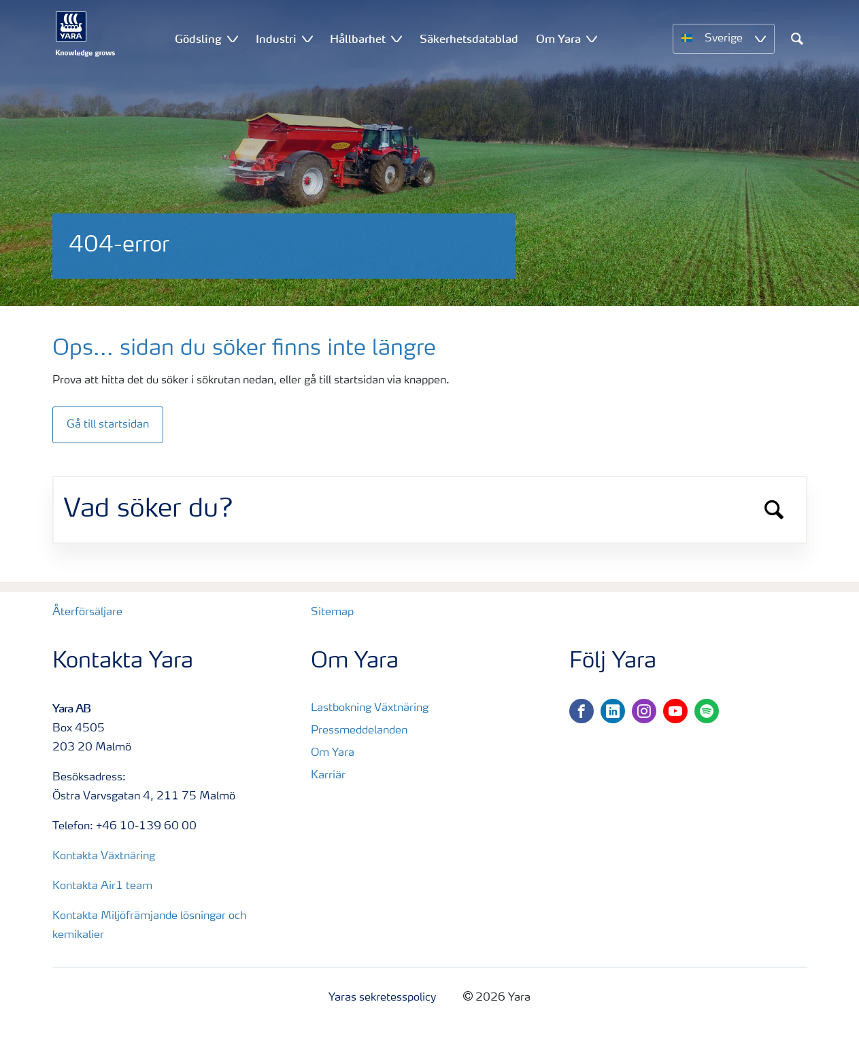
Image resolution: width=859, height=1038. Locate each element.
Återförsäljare (87, 612)
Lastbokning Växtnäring (369, 708)
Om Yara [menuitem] (558, 39)
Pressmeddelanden (359, 730)
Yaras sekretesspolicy (382, 997)
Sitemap (332, 612)
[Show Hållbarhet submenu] (396, 38)
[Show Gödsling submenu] (232, 38)
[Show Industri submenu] (307, 38)
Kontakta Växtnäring (103, 856)
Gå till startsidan (108, 424)
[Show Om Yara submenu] (591, 38)
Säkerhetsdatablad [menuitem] (469, 39)
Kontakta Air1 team (102, 886)
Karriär (328, 775)
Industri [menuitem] (276, 39)
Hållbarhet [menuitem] (358, 39)
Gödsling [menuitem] (198, 39)
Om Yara (332, 753)
